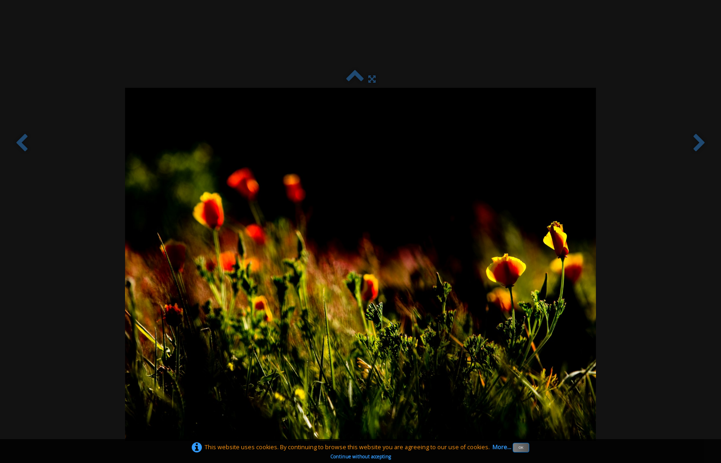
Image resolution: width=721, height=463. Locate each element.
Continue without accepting (360, 456)
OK (521, 447)
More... (501, 447)
